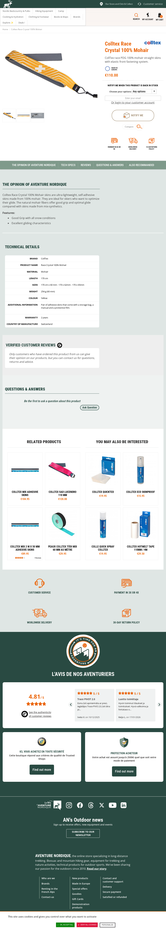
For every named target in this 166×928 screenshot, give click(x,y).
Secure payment (112, 891)
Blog (49, 805)
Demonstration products (80, 906)
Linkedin (123, 805)
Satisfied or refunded (115, 897)
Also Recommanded (141, 165)
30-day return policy (126, 622)
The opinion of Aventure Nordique (34, 165)
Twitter (102, 805)
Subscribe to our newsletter (83, 833)
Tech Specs (68, 165)
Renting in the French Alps (50, 890)
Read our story (96, 869)
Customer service (39, 592)
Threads (91, 805)
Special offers (79, 888)
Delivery (107, 886)
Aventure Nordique (53, 855)
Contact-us (48, 897)
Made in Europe (81, 883)
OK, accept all (65, 925)
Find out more (42, 770)
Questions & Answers (110, 165)
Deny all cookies (87, 925)
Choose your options (120, 91)
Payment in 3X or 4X (126, 592)
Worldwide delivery (132, 148)
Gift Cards (77, 899)
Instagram (69, 805)
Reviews (86, 165)
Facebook (80, 805)
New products (80, 878)
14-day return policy (151, 148)
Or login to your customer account (133, 102)
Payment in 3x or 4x (114, 148)
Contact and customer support (113, 880)
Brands (46, 883)
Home (5, 29)
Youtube (113, 805)
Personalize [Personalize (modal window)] (107, 925)
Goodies (76, 893)
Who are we (48, 878)
